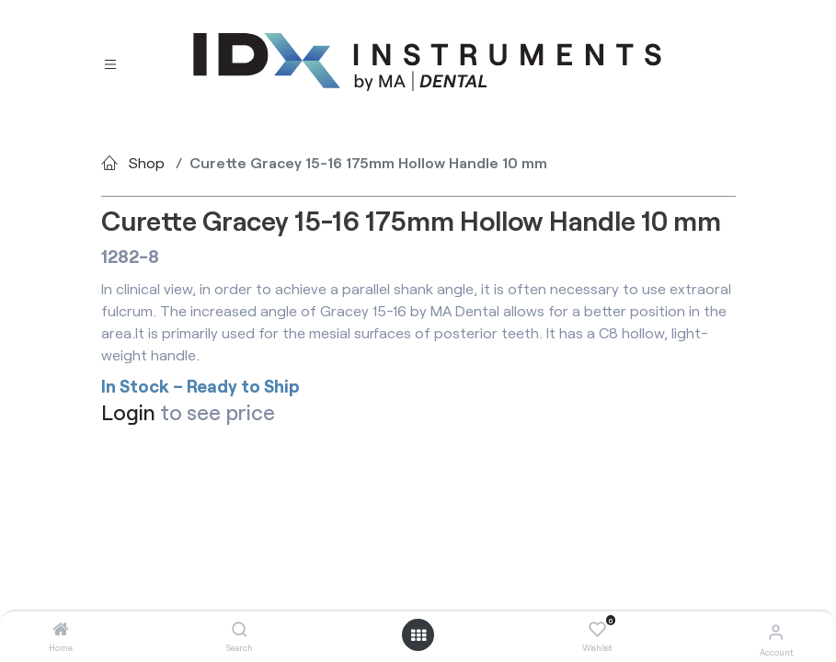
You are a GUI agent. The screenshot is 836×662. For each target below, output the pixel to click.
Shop (147, 162)
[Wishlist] (597, 630)
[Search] (239, 629)
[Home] (60, 629)
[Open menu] (418, 635)
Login (128, 412)
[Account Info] (775, 631)
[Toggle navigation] (110, 63)
